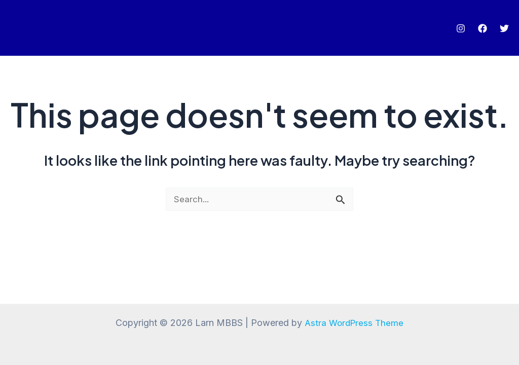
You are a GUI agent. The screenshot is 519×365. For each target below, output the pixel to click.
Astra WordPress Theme (354, 322)
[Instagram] (460, 28)
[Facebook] (482, 28)
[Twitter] (504, 28)
